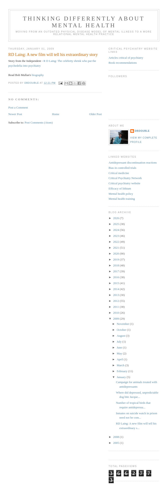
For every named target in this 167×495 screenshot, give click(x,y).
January (122, 377)
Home (55, 114)
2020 (116, 253)
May (120, 353)
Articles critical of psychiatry (126, 57)
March (121, 365)
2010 (116, 312)
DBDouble (142, 131)
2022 (116, 241)
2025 (116, 224)
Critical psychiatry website (124, 183)
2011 (116, 306)
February (122, 371)
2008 (116, 437)
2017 (116, 271)
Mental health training (122, 198)
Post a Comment (18, 107)
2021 (116, 247)
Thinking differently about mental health (84, 22)
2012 (116, 301)
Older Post (95, 114)
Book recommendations (123, 62)
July (119, 341)
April (120, 359)
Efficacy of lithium (120, 188)
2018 (116, 265)
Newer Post (15, 114)
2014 (116, 289)
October (122, 329)
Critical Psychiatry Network (125, 178)
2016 (116, 277)
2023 (116, 235)
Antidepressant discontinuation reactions (133, 162)
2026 (116, 218)
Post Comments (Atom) (39, 122)
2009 (116, 318)
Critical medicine (119, 173)
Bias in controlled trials (122, 167)
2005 (116, 442)
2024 (116, 230)
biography (38, 75)
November (123, 324)
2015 (116, 283)
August (121, 335)
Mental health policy (121, 193)
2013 (116, 295)
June (120, 347)
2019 (116, 259)
